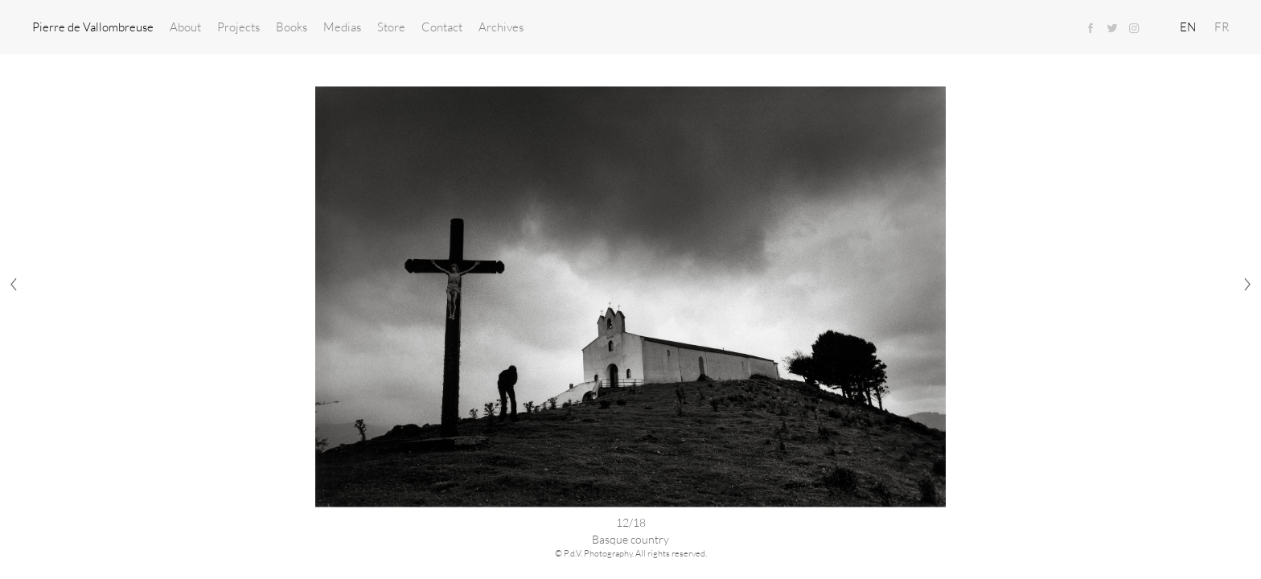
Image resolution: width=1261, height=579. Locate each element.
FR (1221, 26)
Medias (342, 26)
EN (1188, 26)
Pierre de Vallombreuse (93, 26)
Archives (501, 26)
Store (391, 26)
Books (291, 26)
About (185, 26)
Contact (441, 26)
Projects (238, 26)
